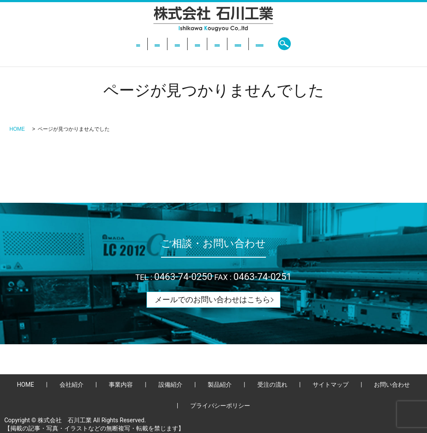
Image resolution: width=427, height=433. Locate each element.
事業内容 (149, 43)
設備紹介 (188, 43)
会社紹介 (110, 43)
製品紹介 (226, 43)
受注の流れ (268, 43)
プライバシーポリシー (220, 405)
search (354, 43)
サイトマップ (331, 384)
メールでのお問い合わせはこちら (212, 299)
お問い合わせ (316, 43)
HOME (74, 43)
